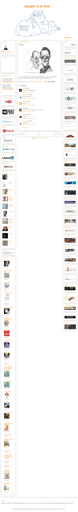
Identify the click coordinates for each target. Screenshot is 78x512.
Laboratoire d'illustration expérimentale (7, 471)
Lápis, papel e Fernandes (7, 483)
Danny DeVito (10, 227)
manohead (24, 114)
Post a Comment (24, 127)
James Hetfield (10, 182)
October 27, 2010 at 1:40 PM (28, 105)
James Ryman (7, 450)
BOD (23, 107)
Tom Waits (11, 211)
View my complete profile (8, 53)
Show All (12, 493)
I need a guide (7, 465)
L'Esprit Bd (6, 352)
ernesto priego (7, 391)
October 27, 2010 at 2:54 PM (28, 111)
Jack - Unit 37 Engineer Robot (11, 205)
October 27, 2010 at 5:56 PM (28, 118)
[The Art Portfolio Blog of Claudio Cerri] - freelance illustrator (8, 368)
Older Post (57, 134)
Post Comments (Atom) (42, 138)
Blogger (63, 509)
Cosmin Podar (25, 94)
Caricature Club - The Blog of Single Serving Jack (8, 456)
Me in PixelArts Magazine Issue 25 (11, 198)
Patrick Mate (7, 329)
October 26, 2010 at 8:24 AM (28, 91)
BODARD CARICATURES (8, 319)
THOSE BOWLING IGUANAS (8, 424)
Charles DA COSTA (8, 307)
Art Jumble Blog (8, 381)
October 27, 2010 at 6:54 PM (28, 124)
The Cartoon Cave (8, 412)
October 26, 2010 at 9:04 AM (28, 98)
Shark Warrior (10, 190)
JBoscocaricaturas (8, 293)
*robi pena (6, 303)
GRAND (24, 88)
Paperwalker (7, 282)
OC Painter (6, 461)
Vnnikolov (24, 101)
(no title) (10, 174)
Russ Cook (6, 260)
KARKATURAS (8, 434)
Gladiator (11, 233)
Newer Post (22, 134)
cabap (5, 362)
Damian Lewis (10, 241)
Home (39, 134)
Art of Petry (6, 402)
